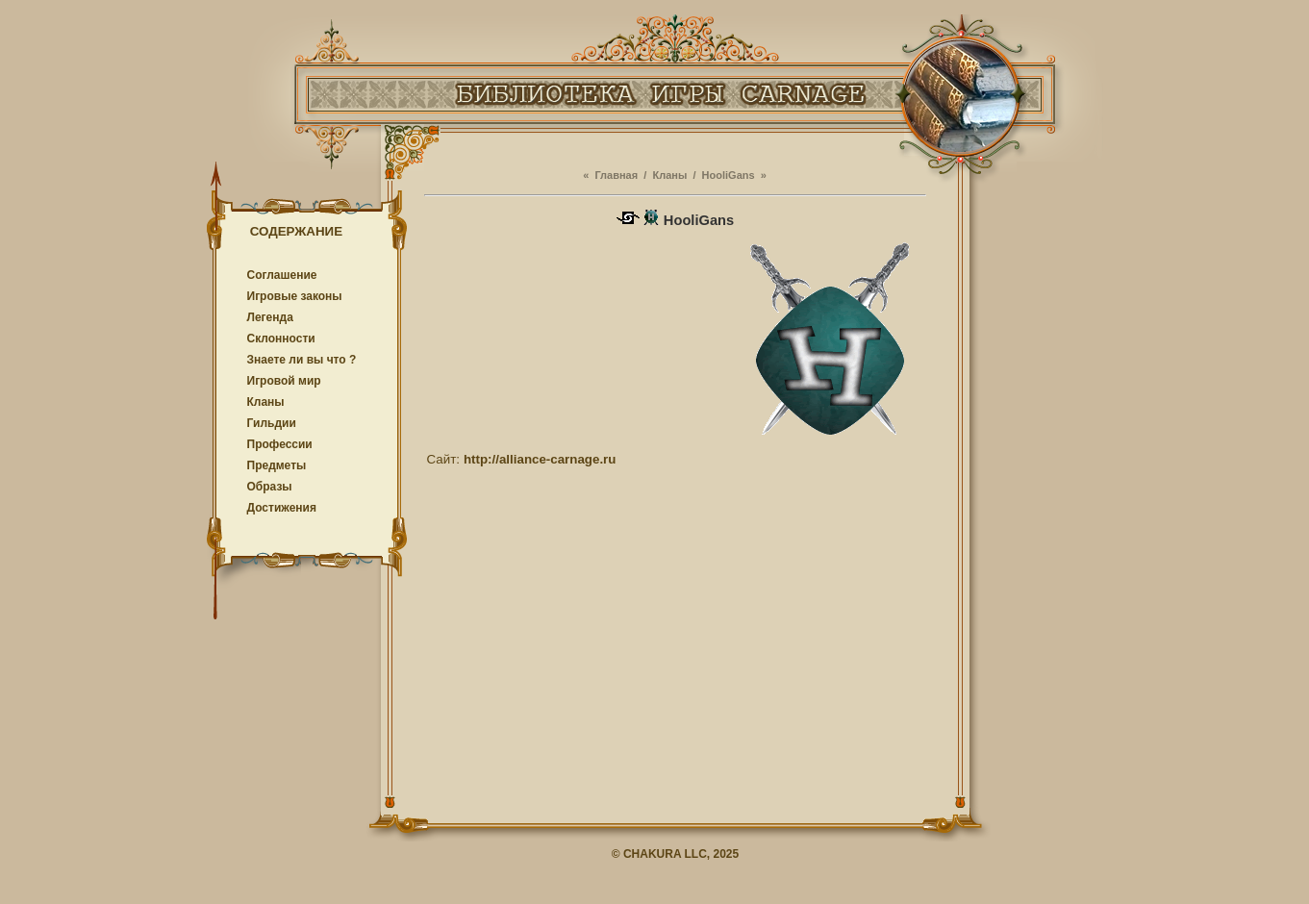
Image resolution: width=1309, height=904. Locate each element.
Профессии (280, 444)
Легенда (270, 317)
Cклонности (281, 338)
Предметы (277, 465)
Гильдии (271, 423)
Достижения (281, 508)
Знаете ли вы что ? (302, 359)
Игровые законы (294, 296)
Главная (616, 175)
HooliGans (728, 175)
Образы (269, 486)
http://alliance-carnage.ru (540, 459)
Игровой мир (284, 381)
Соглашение (282, 275)
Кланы (266, 402)
